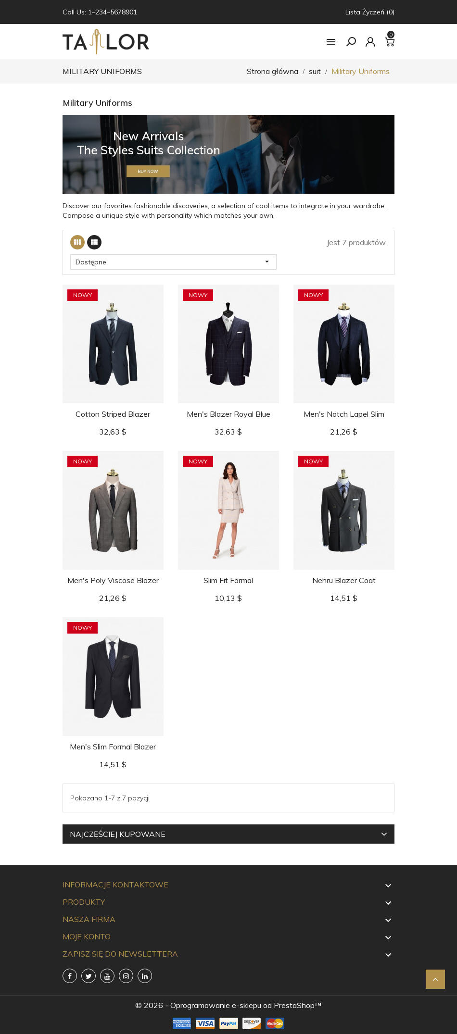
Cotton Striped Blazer (113, 414)
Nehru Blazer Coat (344, 580)
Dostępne (173, 261)
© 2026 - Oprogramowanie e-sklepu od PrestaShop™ (228, 1005)
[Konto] (370, 42)
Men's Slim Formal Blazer (113, 746)
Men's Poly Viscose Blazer (113, 580)
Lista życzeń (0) (369, 12)
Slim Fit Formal (228, 580)
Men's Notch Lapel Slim (344, 414)
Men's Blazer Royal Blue (228, 414)
